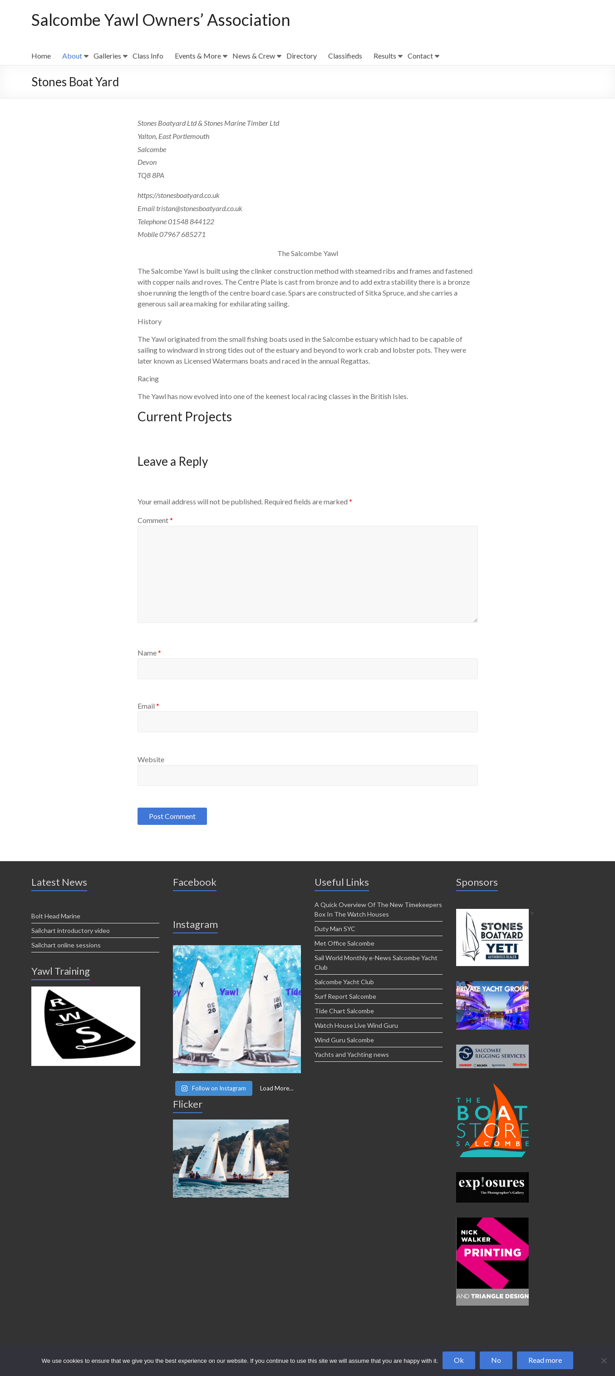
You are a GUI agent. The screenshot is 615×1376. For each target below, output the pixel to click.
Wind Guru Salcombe (344, 1040)
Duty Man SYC (335, 928)
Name (149, 652)
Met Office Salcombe (344, 943)
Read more (545, 1360)
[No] (603, 1360)
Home (41, 55)
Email (148, 705)
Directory (301, 55)
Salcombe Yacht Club (344, 982)
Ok (459, 1360)
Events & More (198, 55)
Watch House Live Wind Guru (356, 1025)
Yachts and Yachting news (352, 1054)
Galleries (107, 55)
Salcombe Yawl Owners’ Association (160, 20)
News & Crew (253, 55)
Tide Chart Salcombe (344, 1011)
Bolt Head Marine (55, 916)
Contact (420, 55)
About (72, 55)
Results (385, 55)
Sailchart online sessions (66, 945)
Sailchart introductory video (70, 930)
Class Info (148, 55)
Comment (155, 520)
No (496, 1360)
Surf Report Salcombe (345, 996)
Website (151, 759)
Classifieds (345, 55)
